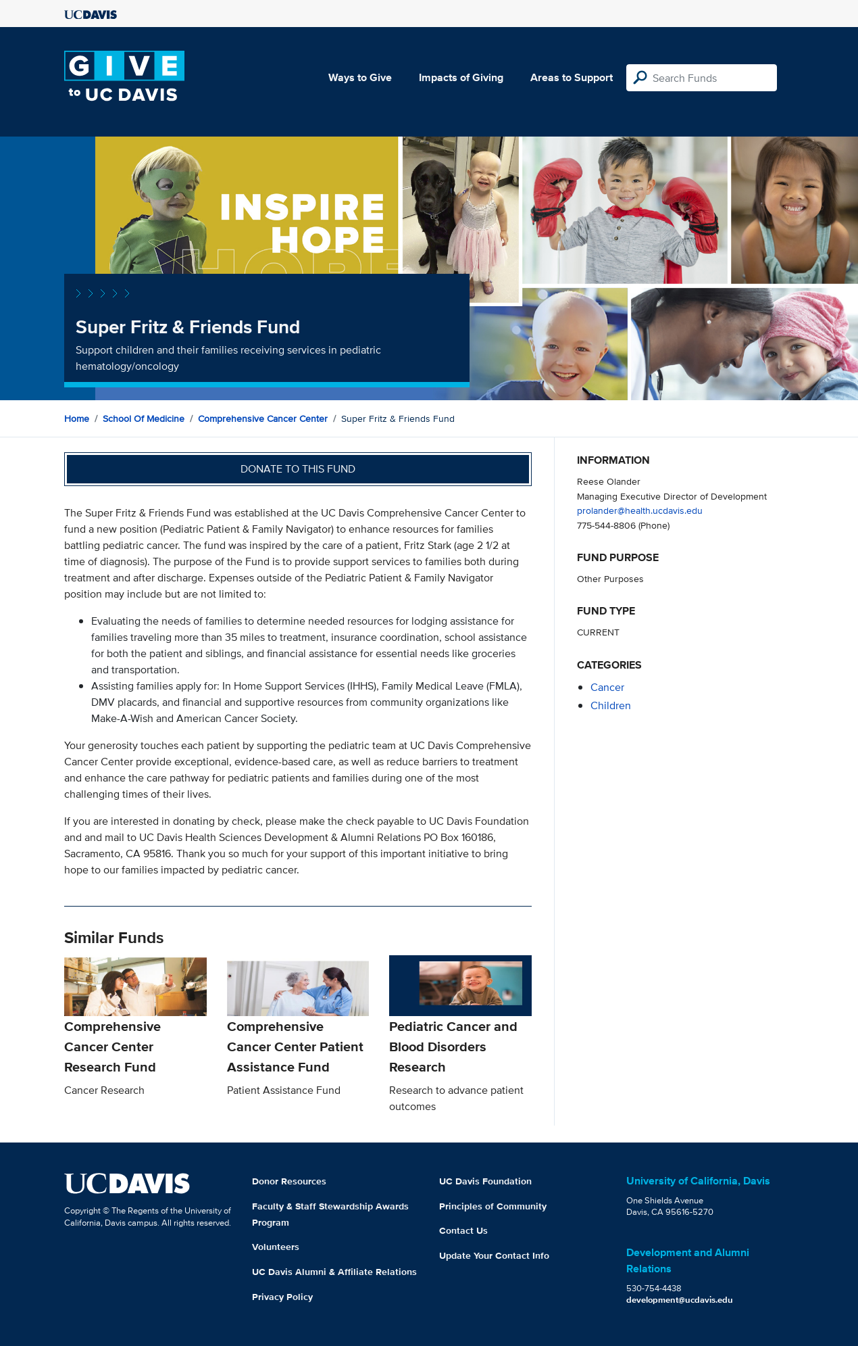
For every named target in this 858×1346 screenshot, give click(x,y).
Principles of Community (493, 1206)
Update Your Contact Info (494, 1255)
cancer (607, 687)
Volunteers (275, 1246)
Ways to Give (360, 77)
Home (76, 418)
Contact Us (463, 1230)
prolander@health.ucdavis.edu (640, 510)
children (610, 705)
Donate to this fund (298, 469)
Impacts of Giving (461, 77)
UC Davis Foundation (485, 1181)
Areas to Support (571, 77)
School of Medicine (143, 418)
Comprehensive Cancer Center (263, 418)
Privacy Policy (282, 1296)
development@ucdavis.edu (679, 1299)
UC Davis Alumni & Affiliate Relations (334, 1271)
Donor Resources (289, 1181)
